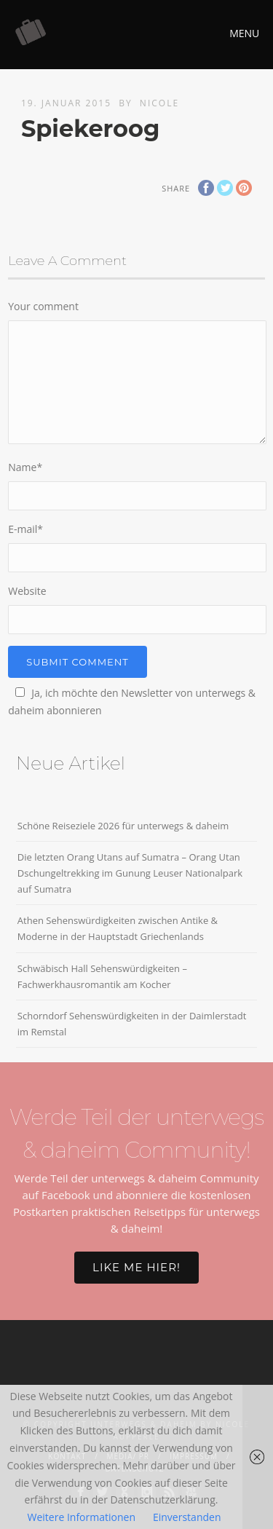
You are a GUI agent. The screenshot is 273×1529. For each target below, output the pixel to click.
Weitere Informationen (81, 1517)
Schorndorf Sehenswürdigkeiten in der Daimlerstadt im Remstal (132, 1023)
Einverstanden (187, 1517)
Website (27, 591)
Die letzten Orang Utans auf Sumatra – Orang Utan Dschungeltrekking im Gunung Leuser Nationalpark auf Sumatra (129, 873)
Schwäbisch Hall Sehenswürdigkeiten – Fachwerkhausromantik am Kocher (102, 976)
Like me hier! (136, 1267)
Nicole (159, 103)
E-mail (25, 529)
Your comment (43, 306)
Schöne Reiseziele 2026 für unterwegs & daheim (123, 825)
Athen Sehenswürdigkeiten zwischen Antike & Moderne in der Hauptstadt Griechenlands (117, 928)
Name (25, 467)
